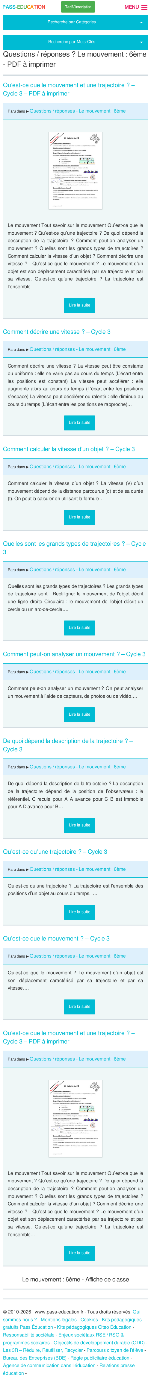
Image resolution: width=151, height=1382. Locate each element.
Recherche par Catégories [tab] (72, 22)
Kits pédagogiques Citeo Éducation (94, 1327)
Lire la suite (79, 305)
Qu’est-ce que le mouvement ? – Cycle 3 (56, 939)
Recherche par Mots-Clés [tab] (71, 42)
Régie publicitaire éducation (99, 1358)
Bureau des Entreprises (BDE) (35, 1358)
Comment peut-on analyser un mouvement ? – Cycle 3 (74, 654)
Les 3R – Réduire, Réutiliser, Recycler (43, 1350)
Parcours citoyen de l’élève (115, 1350)
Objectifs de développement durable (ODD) (99, 1342)
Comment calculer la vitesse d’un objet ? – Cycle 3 (69, 449)
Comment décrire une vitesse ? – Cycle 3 (57, 332)
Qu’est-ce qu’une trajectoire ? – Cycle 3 (55, 852)
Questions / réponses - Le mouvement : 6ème (78, 111)
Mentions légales (59, 1319)
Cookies (89, 1319)
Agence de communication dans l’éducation (49, 1365)
